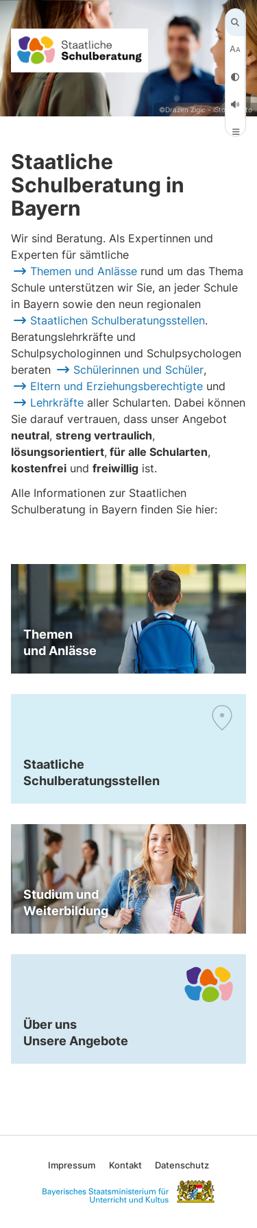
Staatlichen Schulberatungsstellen (117, 320)
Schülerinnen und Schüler (138, 369)
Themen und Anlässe (83, 271)
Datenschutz (182, 1165)
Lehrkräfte (57, 402)
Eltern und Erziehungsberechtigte (116, 386)
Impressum (71, 1165)
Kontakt (125, 1165)
